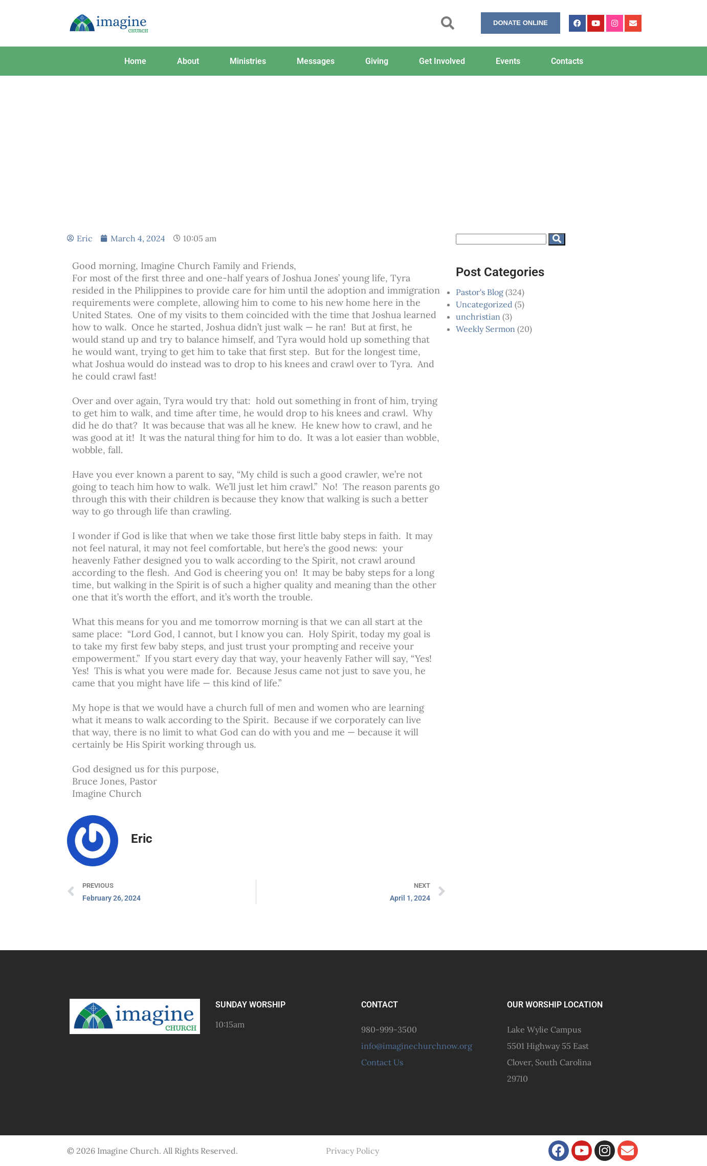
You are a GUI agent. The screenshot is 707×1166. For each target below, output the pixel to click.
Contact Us (382, 1062)
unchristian (478, 316)
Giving (376, 61)
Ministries (248, 61)
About (188, 61)
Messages (316, 61)
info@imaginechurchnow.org (416, 1046)
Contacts (567, 61)
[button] (447, 23)
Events (508, 61)
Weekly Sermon (485, 329)
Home (135, 61)
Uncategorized (484, 304)
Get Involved (442, 61)
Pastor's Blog (479, 292)
